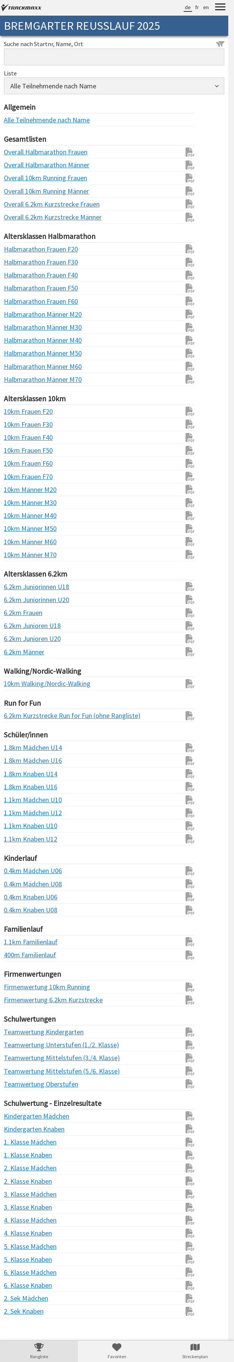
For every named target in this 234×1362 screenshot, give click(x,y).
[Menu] (220, 8)
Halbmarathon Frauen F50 (19, 288)
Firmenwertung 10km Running (19, 986)
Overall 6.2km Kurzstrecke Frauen (19, 204)
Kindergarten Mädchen (19, 1116)
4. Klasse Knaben (19, 1233)
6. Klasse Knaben (19, 1285)
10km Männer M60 (19, 541)
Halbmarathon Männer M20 (19, 314)
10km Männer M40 (19, 515)
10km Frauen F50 (19, 450)
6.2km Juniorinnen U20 (19, 599)
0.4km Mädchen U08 (19, 884)
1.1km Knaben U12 (19, 839)
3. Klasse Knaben (19, 1207)
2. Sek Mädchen (19, 1298)
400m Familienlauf (19, 954)
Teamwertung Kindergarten (19, 1031)
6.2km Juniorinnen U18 (19, 586)
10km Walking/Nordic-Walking (19, 683)
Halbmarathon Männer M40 (19, 340)
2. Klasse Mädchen (19, 1167)
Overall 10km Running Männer (19, 191)
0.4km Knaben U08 (19, 909)
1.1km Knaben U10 (19, 825)
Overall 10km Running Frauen (19, 177)
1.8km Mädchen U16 (19, 760)
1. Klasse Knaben (19, 1154)
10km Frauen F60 (19, 463)
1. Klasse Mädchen (19, 1142)
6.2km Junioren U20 (19, 638)
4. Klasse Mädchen (19, 1220)
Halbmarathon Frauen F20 (19, 249)
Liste (10, 73)
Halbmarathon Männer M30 (19, 327)
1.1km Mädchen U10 (19, 799)
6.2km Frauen (19, 612)
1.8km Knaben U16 (19, 786)
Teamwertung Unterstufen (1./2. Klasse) (19, 1044)
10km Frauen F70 (19, 476)
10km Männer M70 (19, 554)
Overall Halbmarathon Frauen (19, 151)
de (188, 7)
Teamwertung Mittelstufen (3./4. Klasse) (19, 1057)
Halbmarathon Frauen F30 (19, 262)
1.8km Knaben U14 (19, 773)
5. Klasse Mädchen (19, 1246)
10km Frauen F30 (19, 424)
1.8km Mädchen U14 (19, 747)
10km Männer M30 (19, 502)
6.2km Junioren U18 (19, 625)
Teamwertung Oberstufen (19, 1084)
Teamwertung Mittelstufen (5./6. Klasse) (19, 1071)
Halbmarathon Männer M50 (19, 353)
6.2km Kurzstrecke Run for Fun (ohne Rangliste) (19, 715)
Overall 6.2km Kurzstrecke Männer (19, 217)
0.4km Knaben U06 (19, 897)
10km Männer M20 (19, 489)
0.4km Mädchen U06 (19, 870)
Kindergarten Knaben (19, 1129)
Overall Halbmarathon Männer (19, 164)
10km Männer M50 (19, 528)
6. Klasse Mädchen (19, 1272)
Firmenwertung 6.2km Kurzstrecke (19, 999)
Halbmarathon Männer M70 (19, 379)
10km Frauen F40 (19, 437)
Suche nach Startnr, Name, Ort (114, 44)
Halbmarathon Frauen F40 (19, 275)
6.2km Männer (19, 651)
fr (197, 7)
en (206, 7)
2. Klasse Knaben (19, 1181)
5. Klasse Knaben (19, 1259)
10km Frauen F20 (19, 411)
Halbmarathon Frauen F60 (19, 301)
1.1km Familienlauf (19, 941)
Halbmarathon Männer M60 (19, 366)
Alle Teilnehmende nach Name (19, 119)
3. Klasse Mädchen (19, 1194)
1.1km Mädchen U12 (19, 812)
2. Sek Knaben (19, 1311)
